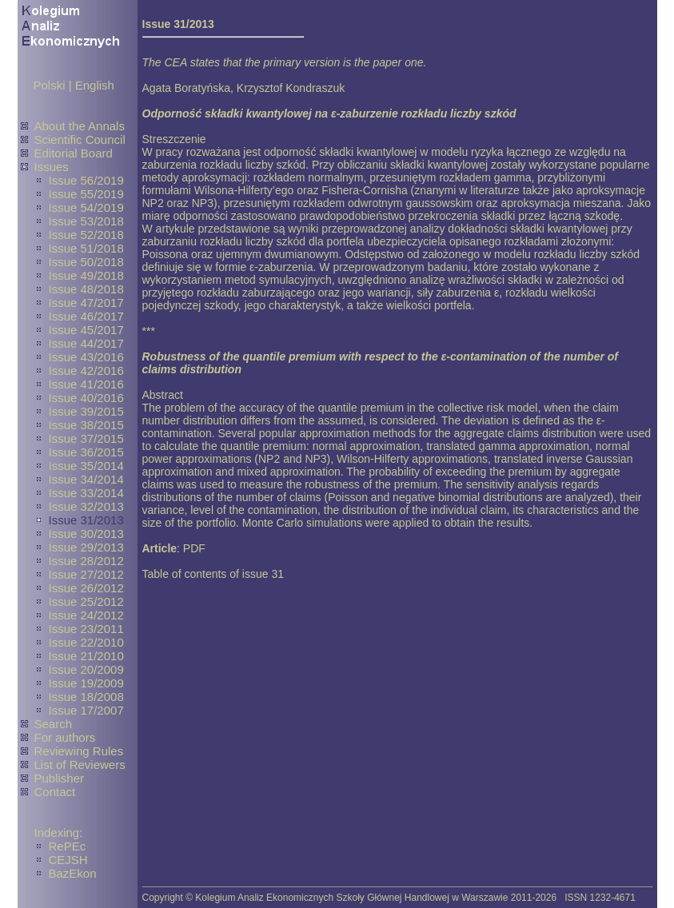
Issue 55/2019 (86, 194)
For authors (65, 737)
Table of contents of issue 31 (213, 574)
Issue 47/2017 (86, 302)
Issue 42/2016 (86, 370)
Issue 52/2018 (86, 234)
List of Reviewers (80, 764)
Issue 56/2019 (86, 180)
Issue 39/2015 (86, 411)
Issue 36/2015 (86, 452)
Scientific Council (80, 139)
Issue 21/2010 (86, 656)
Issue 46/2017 (86, 316)
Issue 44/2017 (86, 343)
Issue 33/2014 (86, 493)
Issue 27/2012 (86, 574)
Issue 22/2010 (86, 642)
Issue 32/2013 (86, 506)
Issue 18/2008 (86, 696)
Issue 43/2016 (86, 357)
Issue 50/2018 (86, 262)
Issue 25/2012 (86, 601)
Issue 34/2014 (86, 479)
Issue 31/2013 (86, 520)
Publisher (59, 778)
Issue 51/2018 (86, 248)
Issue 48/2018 (86, 289)
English (94, 85)
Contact (55, 791)
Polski (50, 85)
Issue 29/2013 (86, 547)
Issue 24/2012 (86, 615)
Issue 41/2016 (86, 384)
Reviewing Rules (79, 751)
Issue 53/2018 (86, 221)
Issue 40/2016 (86, 397)
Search (53, 724)
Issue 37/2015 (86, 438)
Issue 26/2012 (86, 588)
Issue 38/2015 (86, 425)
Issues (51, 166)
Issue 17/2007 (86, 710)
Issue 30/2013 (86, 533)
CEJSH (68, 859)
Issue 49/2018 (86, 275)
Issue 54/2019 (86, 207)
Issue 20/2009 (86, 669)
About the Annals (79, 126)
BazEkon (73, 873)
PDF (194, 548)
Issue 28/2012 (86, 561)
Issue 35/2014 (86, 465)
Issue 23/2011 (86, 628)
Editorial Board (73, 153)
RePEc (67, 846)
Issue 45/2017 (86, 330)
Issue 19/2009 (86, 683)
